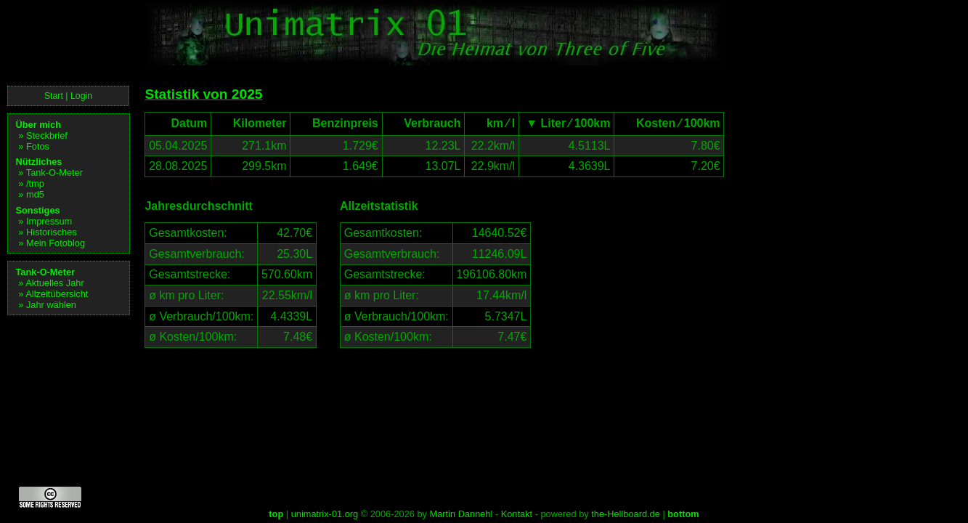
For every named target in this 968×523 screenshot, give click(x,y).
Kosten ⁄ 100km (669, 123)
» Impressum (45, 221)
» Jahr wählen (47, 304)
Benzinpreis (336, 123)
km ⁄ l (491, 123)
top (276, 513)
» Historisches (47, 232)
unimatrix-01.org (324, 513)
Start (53, 96)
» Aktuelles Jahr (51, 282)
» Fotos (33, 146)
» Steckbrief (43, 135)
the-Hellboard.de (625, 513)
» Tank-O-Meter (50, 172)
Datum (180, 123)
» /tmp (31, 183)
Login (81, 96)
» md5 (31, 194)
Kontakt (516, 513)
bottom (683, 513)
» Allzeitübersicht (53, 293)
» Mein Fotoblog (51, 243)
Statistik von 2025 (203, 94)
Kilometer (251, 123)
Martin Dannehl (461, 513)
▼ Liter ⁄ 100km (567, 123)
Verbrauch (423, 123)
